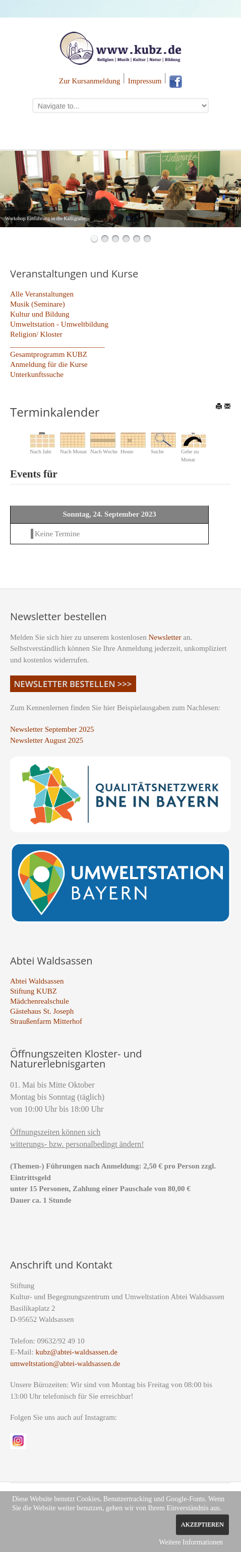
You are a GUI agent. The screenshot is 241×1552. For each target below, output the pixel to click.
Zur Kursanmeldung (89, 81)
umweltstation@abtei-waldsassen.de (65, 1364)
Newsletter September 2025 (52, 729)
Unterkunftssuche (37, 374)
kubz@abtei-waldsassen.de (76, 1352)
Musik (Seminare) (37, 304)
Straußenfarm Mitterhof (46, 1021)
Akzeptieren (202, 1524)
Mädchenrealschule (39, 1001)
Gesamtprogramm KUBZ (48, 354)
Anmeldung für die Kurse (49, 364)
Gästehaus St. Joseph (42, 1011)
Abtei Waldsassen (37, 981)
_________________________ (57, 344)
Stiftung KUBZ (33, 991)
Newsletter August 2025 (46, 740)
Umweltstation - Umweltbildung (59, 324)
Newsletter (165, 637)
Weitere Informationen (191, 1542)
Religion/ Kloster (36, 334)
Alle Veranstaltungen (42, 294)
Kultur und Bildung (40, 314)
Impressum (145, 81)
